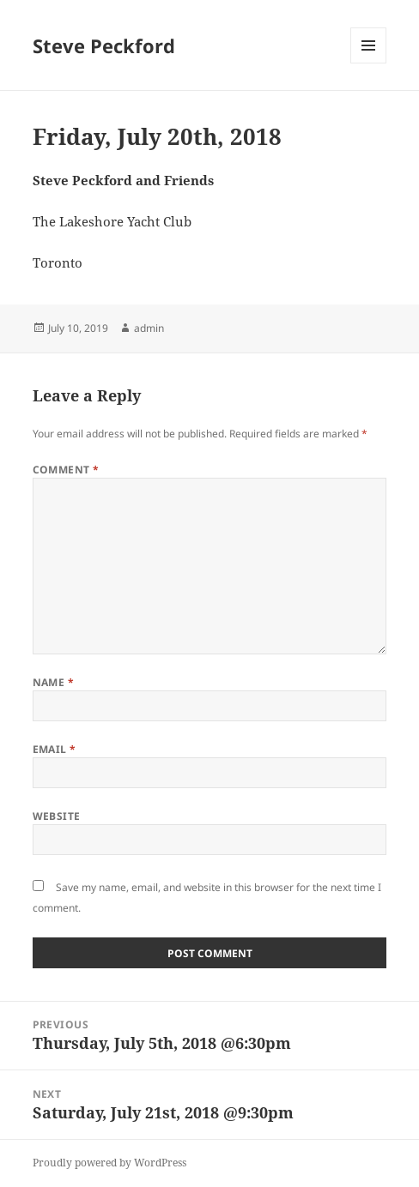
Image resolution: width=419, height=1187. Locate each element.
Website (57, 816)
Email (54, 749)
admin (149, 328)
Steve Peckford (104, 45)
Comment (66, 469)
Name (54, 682)
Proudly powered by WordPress (109, 1162)
